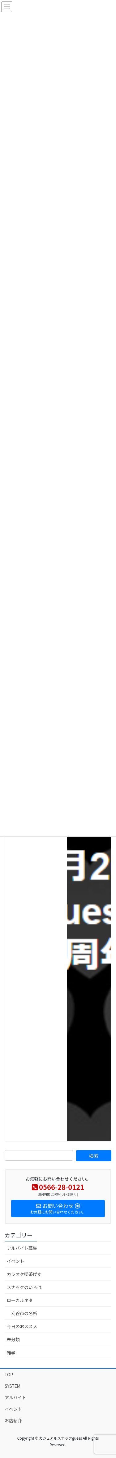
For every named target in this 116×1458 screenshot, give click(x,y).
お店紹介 (13, 1420)
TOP (9, 1374)
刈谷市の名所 (24, 1313)
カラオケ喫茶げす (24, 1274)
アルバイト (15, 1397)
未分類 (13, 1339)
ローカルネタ (20, 1300)
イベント (15, 1261)
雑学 (11, 1353)
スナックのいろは (24, 1287)
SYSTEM (12, 1386)
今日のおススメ (22, 1326)
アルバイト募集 (22, 1248)
